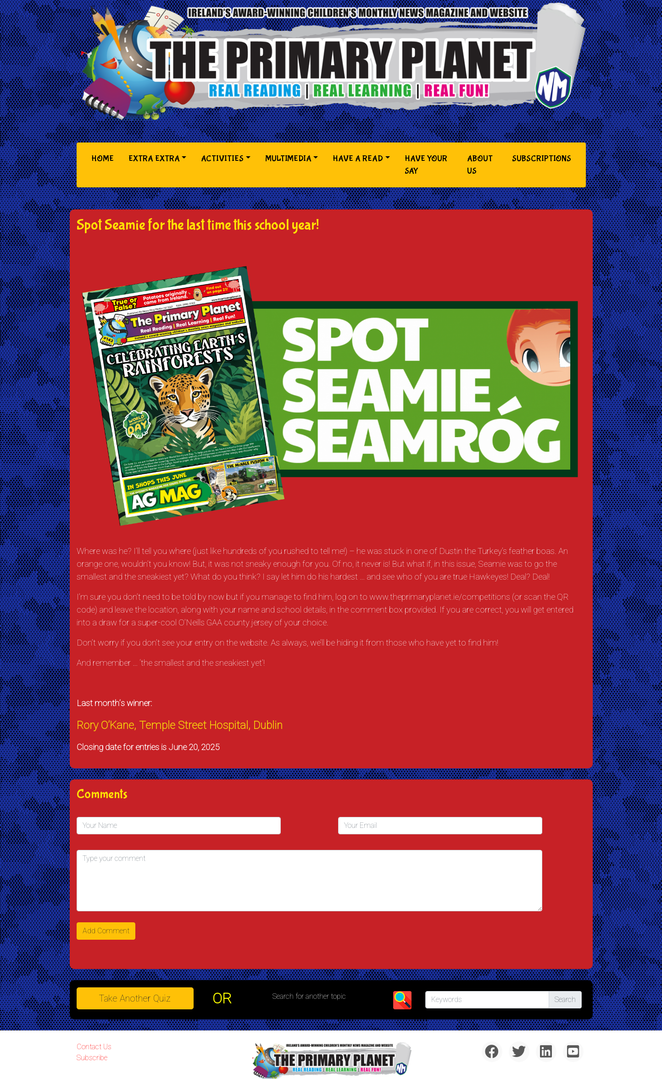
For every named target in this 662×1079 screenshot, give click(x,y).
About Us (480, 165)
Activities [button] (222, 159)
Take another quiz (135, 998)
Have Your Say (426, 165)
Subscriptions (541, 159)
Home (104, 158)
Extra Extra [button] (154, 159)
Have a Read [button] (358, 159)
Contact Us (94, 1046)
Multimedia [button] (288, 159)
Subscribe (92, 1057)
